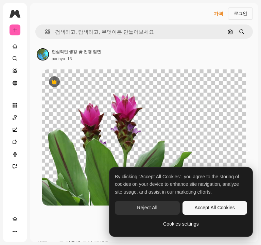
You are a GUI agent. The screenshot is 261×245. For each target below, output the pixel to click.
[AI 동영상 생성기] (15, 141)
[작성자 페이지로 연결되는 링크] (43, 54)
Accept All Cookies (215, 207)
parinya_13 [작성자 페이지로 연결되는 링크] (62, 58)
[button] (45, 31)
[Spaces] (15, 117)
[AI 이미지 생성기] (15, 129)
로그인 (240, 13)
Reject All (147, 207)
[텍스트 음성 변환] (15, 154)
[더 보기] (15, 231)
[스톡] (15, 70)
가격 (218, 13)
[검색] (15, 58)
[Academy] (15, 219)
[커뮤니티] (15, 83)
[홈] (15, 46)
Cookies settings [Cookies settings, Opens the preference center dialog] (181, 224)
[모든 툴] (15, 105)
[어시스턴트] (15, 166)
